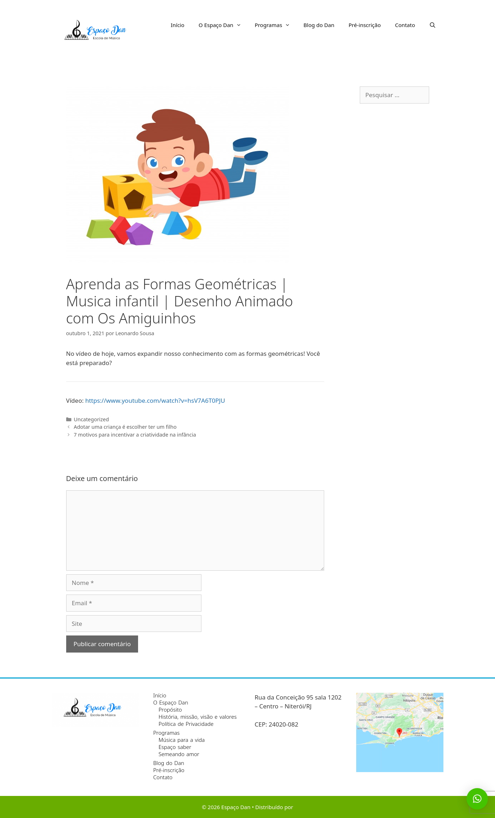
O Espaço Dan (223, 25)
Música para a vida (182, 739)
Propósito (170, 709)
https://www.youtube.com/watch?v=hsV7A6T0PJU (155, 400)
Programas (275, 25)
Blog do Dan (319, 24)
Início (177, 24)
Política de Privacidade (186, 723)
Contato (405, 24)
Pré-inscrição (365, 24)
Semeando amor (179, 754)
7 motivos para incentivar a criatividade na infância (135, 434)
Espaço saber (175, 746)
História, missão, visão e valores (198, 716)
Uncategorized (91, 419)
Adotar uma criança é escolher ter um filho (125, 426)
